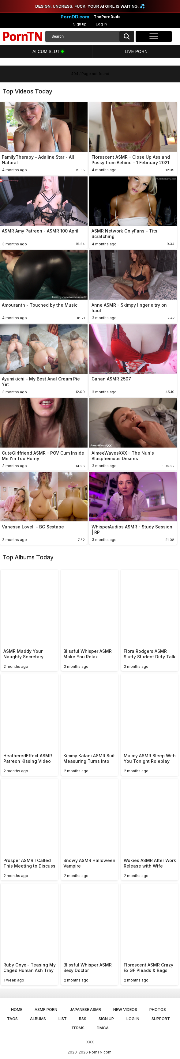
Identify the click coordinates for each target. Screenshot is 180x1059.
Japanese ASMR (85, 1009)
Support (161, 1018)
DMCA (103, 1027)
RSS (82, 1018)
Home (16, 1009)
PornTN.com (100, 1052)
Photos (157, 1009)
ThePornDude (107, 17)
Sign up (80, 24)
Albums (38, 1018)
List (62, 1018)
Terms (77, 1027)
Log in (101, 24)
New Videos (125, 1009)
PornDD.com (75, 17)
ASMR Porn (46, 1009)
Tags (12, 1018)
